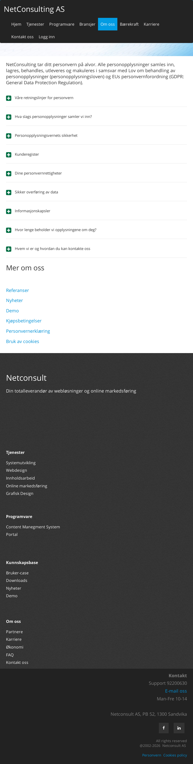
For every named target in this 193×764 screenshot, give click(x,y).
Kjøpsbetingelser (23, 321)
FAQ (10, 655)
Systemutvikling (21, 462)
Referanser (17, 290)
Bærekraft (129, 24)
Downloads (16, 580)
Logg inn (47, 36)
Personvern (151, 755)
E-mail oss (176, 691)
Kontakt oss (22, 36)
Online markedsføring (26, 486)
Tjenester (35, 24)
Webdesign (16, 470)
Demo (12, 311)
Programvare (61, 24)
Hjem (16, 24)
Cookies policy (175, 755)
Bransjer (87, 24)
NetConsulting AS (34, 9)
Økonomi (14, 647)
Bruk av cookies (22, 341)
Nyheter (14, 300)
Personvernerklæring (28, 331)
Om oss (108, 24)
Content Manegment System (33, 527)
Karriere (151, 24)
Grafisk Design (20, 493)
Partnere (14, 631)
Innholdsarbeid (20, 478)
